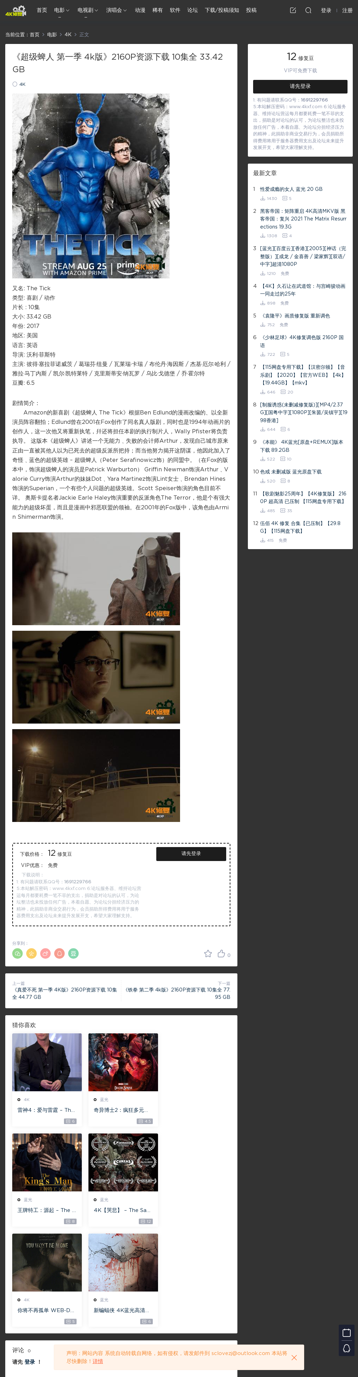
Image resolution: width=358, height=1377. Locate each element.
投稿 (251, 10)
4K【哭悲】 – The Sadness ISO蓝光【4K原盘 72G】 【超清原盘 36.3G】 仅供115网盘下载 (45, 1211)
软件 (175, 10)
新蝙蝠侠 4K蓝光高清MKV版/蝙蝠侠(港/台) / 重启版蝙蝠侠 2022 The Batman (195, 1211)
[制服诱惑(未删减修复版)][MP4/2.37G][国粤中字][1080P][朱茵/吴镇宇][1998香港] (304, 413)
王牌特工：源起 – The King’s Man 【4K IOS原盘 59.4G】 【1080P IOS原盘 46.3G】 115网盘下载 (195, 1111)
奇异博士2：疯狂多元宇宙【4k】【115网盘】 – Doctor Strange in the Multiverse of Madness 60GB (120, 1111)
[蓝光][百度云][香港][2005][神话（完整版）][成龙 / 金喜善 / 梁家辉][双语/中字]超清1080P (303, 256)
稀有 (157, 10)
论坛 (192, 10)
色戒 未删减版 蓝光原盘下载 (291, 472)
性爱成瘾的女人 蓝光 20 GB (291, 189)
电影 (59, 10)
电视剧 (85, 10)
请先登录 (191, 853)
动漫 (140, 10)
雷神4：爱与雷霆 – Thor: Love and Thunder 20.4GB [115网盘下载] (45, 1111)
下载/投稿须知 (222, 10)
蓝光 (103, 1100)
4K (22, 84)
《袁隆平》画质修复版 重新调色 (295, 316)
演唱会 (114, 10)
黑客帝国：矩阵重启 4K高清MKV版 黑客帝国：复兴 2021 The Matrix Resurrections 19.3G (303, 219)
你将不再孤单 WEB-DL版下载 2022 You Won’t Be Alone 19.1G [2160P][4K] (121, 1211)
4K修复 (15, 10)
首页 (42, 10)
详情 (98, 1361)
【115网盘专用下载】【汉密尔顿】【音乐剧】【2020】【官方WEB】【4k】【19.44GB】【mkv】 (303, 375)
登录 (29, 1262)
